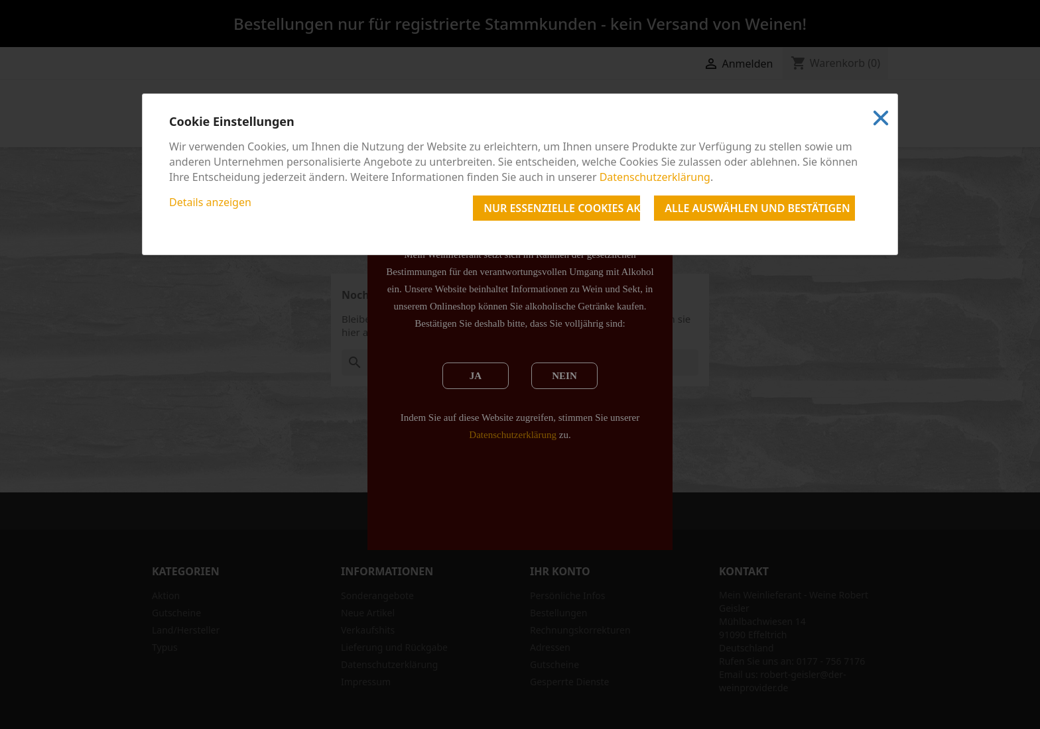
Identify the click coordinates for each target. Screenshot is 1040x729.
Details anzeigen (210, 202)
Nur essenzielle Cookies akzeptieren (562, 208)
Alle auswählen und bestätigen (757, 208)
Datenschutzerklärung (655, 177)
